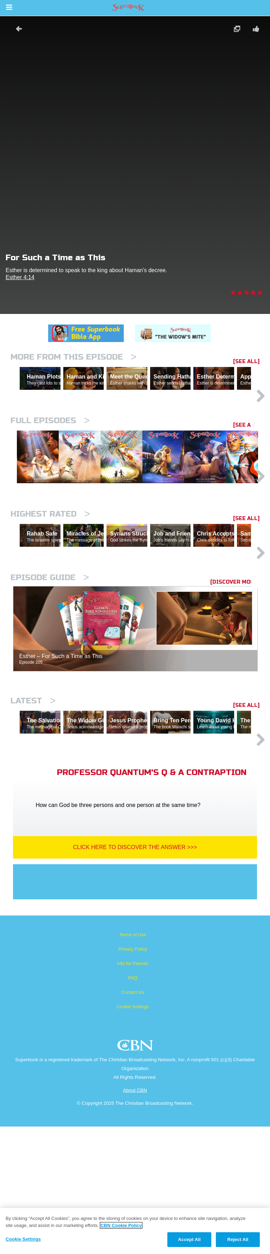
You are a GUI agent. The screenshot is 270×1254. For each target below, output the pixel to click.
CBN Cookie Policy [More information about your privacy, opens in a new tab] (121, 1225)
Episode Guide (50, 674)
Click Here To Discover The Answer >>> (135, 975)
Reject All (237, 1239)
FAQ (132, 1105)
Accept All (189, 1239)
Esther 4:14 (20, 277)
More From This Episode (73, 357)
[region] (135, 1231)
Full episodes (50, 451)
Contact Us (132, 1119)
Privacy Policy (132, 1076)
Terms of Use (132, 1062)
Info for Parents (132, 1091)
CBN (136, 1175)
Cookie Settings (133, 1134)
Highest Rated (50, 580)
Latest (33, 797)
